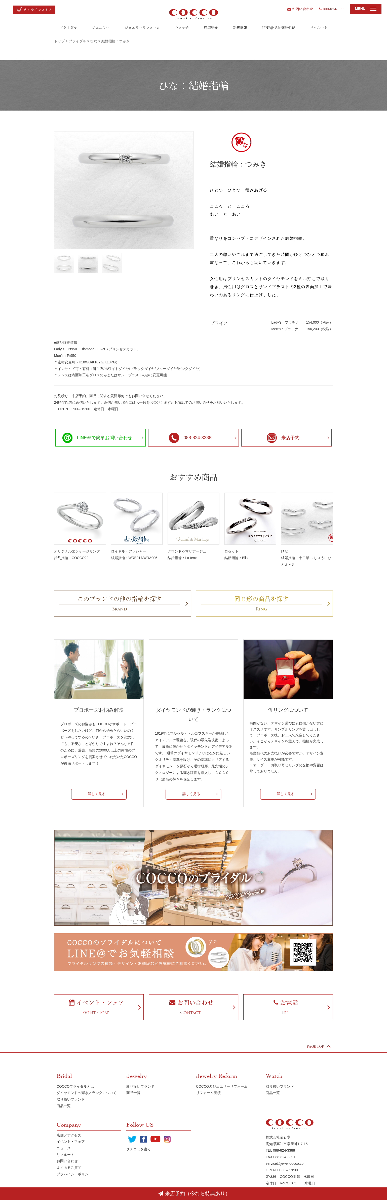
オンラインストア (38, 10)
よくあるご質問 (69, 1169)
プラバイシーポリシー (74, 1176)
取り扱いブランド (71, 1100)
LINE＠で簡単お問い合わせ (97, 438)
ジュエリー (101, 27)
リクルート (319, 27)
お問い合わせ (300, 8)
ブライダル (68, 27)
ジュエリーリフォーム (142, 27)
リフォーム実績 (208, 1094)
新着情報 (240, 27)
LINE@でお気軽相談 (278, 27)
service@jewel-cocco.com (286, 1165)
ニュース (64, 1150)
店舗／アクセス (69, 1137)
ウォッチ (182, 27)
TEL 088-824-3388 (280, 1152)
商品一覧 (64, 1107)
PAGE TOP (318, 1047)
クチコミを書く (138, 1151)
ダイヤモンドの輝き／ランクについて (87, 1094)
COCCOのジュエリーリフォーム (222, 1087)
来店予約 (283, 438)
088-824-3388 (332, 8)
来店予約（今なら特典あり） (194, 1193)
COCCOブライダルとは (75, 1087)
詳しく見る (96, 794)
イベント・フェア (71, 1143)
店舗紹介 (211, 27)
